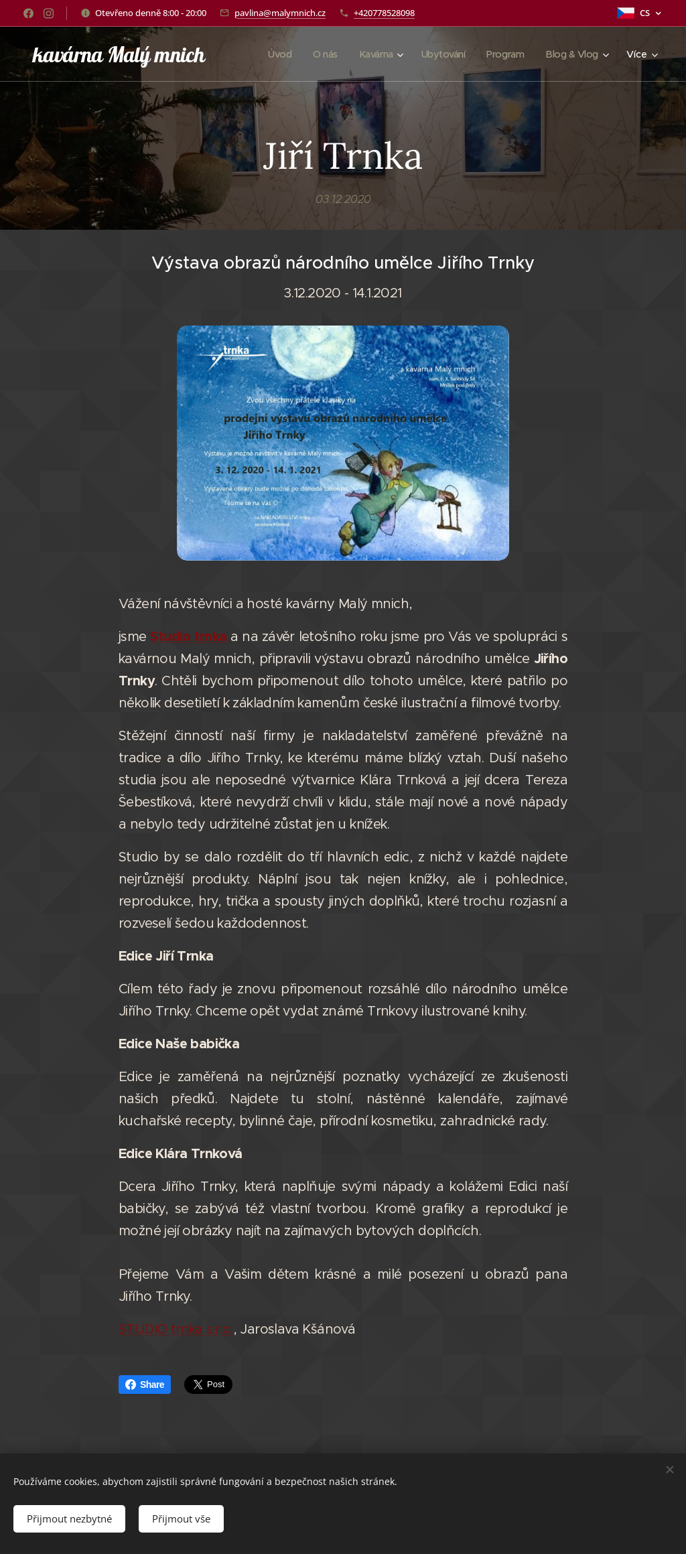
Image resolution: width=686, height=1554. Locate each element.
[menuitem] (270, 54)
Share (144, 1384)
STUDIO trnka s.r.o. (176, 1329)
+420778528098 (384, 13)
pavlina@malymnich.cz (280, 13)
